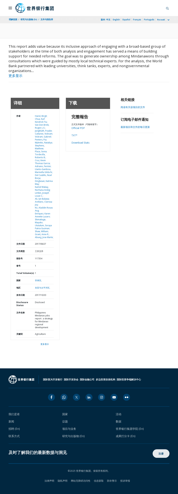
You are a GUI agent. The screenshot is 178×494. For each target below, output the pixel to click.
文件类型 (20, 251)
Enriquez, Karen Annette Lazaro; (42, 215)
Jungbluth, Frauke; (43, 130)
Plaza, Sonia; (41, 151)
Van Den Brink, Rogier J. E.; (42, 126)
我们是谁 (14, 414)
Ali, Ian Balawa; (42, 198)
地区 (18, 287)
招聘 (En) (14, 429)
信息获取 (99, 480)
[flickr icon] (126, 397)
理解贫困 (13, 19)
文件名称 (20, 312)
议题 (65, 421)
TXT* (74, 135)
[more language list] (168, 20)
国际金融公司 (87, 379)
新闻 (11, 421)
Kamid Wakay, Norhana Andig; (42, 188)
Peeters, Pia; (41, 139)
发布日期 (20, 295)
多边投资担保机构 (105, 379)
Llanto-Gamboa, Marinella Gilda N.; (44, 171)
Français (137, 19)
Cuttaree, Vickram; (44, 133)
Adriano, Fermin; (43, 166)
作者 (18, 115)
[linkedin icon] (89, 397)
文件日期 (20, 243)
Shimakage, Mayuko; (40, 221)
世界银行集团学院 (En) (130, 429)
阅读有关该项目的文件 (133, 107)
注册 (161, 453)
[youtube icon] (114, 397)
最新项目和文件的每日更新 (135, 127)
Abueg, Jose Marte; (44, 237)
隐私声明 (62, 480)
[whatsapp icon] (63, 397)
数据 (118, 421)
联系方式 (14, 436)
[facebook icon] (51, 397)
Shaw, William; (42, 231)
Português (149, 19)
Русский (161, 19)
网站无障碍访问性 (80, 480)
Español (126, 19)
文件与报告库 (47, 19)
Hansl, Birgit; (41, 115)
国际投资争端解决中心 (129, 379)
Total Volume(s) (25, 273)
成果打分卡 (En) (125, 436)
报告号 (19, 258)
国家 (18, 280)
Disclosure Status (22, 304)
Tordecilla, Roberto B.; (40, 156)
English (116, 19)
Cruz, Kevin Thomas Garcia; (42, 162)
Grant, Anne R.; (42, 234)
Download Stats (80, 142)
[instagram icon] (101, 397)
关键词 (19, 334)
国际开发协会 (71, 379)
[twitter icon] (76, 397)
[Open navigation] (10, 8)
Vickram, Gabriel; (43, 136)
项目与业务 (69, 429)
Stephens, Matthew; (39, 147)
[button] (167, 8)
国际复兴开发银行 (52, 379)
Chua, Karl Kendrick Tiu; (41, 120)
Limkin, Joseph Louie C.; (42, 194)
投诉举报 (125, 480)
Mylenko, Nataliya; (44, 142)
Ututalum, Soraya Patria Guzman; (43, 227)
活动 (118, 414)
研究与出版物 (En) (29, 19)
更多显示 (15, 75)
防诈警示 (112, 480)
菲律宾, (38, 280)
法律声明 (49, 480)
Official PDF (78, 128)
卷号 (18, 265)
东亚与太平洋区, (42, 287)
